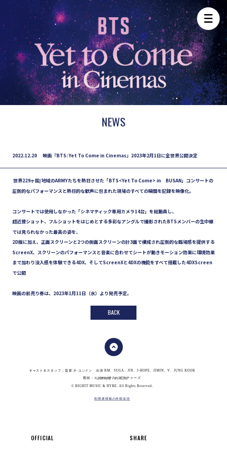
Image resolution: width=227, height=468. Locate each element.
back (114, 312)
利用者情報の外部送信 (112, 398)
